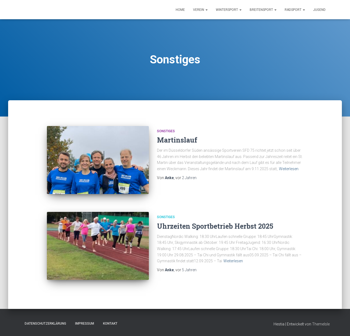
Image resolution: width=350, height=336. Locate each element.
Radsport (295, 10)
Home (180, 10)
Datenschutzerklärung (45, 323)
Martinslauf (177, 139)
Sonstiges (166, 131)
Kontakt (110, 323)
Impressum (84, 323)
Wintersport (229, 10)
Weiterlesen (288, 169)
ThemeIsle (321, 324)
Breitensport (263, 10)
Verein (200, 10)
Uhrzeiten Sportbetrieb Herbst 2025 (215, 226)
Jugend (319, 10)
